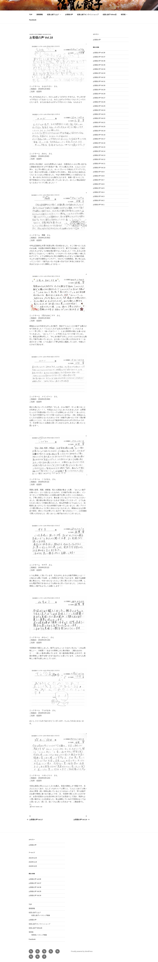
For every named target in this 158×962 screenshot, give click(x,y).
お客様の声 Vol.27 (99, 98)
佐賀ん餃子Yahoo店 (110, 14)
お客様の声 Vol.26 (99, 102)
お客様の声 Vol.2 (98, 200)
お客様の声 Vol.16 (99, 143)
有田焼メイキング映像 (39, 935)
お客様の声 (69, 14)
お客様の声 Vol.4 (98, 192)
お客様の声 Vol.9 (98, 172)
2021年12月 (33, 858)
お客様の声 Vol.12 (99, 159)
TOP (30, 14)
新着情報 (40, 14)
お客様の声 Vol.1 (98, 204)
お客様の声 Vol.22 (99, 118)
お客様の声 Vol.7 (98, 180)
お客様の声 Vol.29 (99, 89)
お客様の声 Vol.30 (99, 85)
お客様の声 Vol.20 (99, 126)
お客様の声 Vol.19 (99, 131)
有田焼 (124, 14)
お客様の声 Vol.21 (99, 122)
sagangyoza (46, 34)
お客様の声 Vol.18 (99, 135)
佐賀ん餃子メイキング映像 (40, 915)
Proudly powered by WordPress (82, 951)
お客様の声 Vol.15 (99, 147)
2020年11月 (33, 862)
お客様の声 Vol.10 (99, 167)
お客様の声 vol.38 (99, 52)
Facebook (32, 20)
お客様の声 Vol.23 (99, 114)
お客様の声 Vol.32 (99, 77)
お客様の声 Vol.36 (99, 61)
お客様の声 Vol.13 (99, 155)
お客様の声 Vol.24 (99, 110)
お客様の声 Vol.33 (99, 73)
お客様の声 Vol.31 (99, 81)
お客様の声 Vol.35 (99, 65)
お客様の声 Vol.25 (99, 106)
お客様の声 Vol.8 (98, 176)
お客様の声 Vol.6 (98, 184)
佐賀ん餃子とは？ (54, 14)
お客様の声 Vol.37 (99, 57)
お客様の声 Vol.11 (99, 163)
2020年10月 (33, 866)
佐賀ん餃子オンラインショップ (88, 14)
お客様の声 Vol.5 (98, 188)
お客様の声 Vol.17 (99, 139)
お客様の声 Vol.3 (98, 196)
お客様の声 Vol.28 (99, 94)
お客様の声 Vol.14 (99, 151)
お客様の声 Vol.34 (99, 69)
